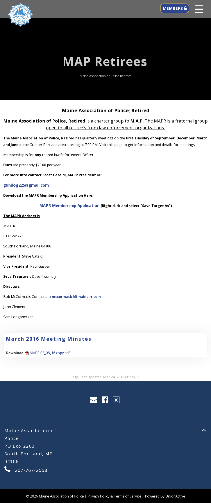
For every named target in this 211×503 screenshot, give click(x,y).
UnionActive (175, 496)
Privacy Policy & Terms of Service (114, 496)
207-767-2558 (31, 470)
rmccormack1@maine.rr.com (75, 296)
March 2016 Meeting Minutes (48, 338)
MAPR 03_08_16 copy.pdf (47, 352)
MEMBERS (175, 8)
